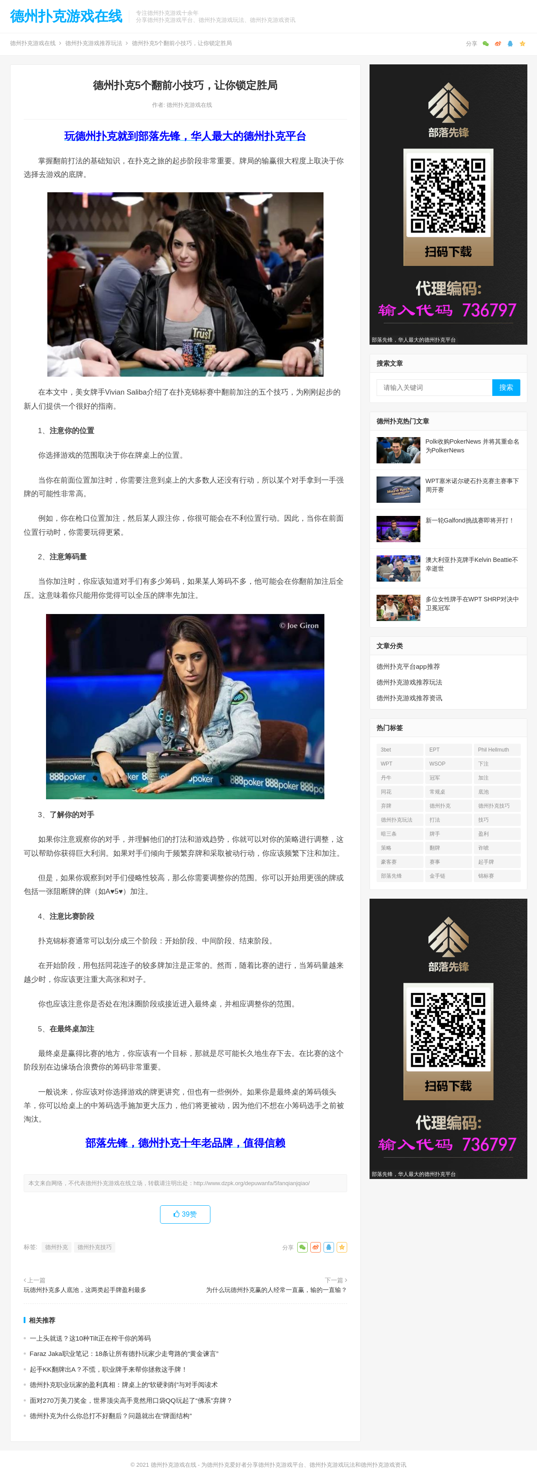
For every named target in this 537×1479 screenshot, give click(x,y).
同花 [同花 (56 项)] (386, 792)
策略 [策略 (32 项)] (386, 848)
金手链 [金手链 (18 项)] (437, 876)
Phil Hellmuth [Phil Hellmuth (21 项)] (493, 750)
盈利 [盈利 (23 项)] (483, 834)
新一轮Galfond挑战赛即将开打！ (470, 520)
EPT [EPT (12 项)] (435, 750)
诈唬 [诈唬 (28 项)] (483, 848)
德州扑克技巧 (95, 1247)
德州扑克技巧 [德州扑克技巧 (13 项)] (494, 806)
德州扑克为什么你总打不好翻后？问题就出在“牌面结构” (111, 1415)
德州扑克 (56, 1247)
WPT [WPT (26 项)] (387, 764)
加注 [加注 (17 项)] (483, 778)
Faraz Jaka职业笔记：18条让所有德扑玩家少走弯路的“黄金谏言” (124, 1353)
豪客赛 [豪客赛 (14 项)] (389, 862)
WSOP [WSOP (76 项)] (438, 764)
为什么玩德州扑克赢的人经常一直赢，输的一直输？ (276, 1289)
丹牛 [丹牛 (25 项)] (386, 778)
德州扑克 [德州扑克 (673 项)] (440, 806)
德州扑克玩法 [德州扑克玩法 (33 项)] (397, 820)
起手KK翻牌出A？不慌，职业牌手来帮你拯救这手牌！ (109, 1369)
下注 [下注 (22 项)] (483, 764)
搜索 (506, 387)
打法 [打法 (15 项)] (435, 820)
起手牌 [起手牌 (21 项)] (486, 862)
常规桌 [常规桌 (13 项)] (437, 792)
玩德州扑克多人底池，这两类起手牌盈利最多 (85, 1289)
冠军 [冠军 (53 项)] (435, 778)
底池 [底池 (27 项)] (483, 792)
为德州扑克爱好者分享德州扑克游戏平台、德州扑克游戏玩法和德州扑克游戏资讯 (303, 1464)
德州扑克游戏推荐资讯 (409, 698)
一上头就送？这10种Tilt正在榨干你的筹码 (90, 1338)
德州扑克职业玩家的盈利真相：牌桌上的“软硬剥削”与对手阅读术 (124, 1384)
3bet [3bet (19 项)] (386, 750)
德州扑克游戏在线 (66, 16)
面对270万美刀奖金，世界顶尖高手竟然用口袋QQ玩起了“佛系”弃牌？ (131, 1400)
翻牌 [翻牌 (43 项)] (435, 848)
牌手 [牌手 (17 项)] (435, 834)
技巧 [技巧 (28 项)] (483, 820)
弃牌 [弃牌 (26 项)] (386, 806)
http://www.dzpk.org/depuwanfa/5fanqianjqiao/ (252, 1183)
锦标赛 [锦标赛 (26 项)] (486, 876)
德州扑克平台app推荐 (408, 666)
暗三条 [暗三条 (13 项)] (389, 834)
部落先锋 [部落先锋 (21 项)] (391, 876)
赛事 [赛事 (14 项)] (435, 862)
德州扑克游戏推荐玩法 (93, 43)
